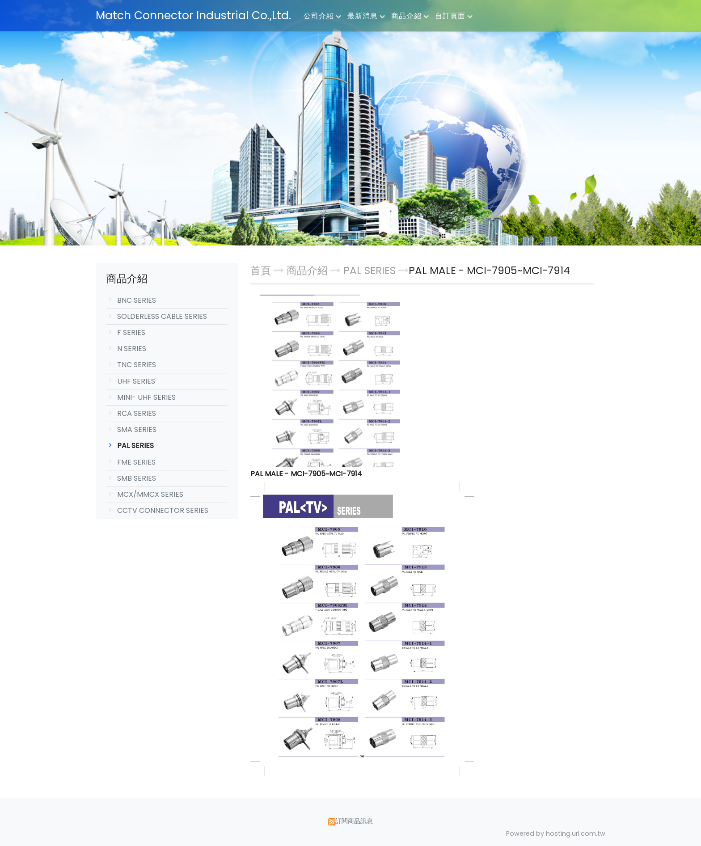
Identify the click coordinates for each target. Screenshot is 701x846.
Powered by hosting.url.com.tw (555, 833)
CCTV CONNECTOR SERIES (162, 510)
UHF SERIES (136, 381)
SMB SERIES (136, 478)
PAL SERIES (135, 445)
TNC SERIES (136, 365)
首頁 (260, 270)
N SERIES (131, 348)
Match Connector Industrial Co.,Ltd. (193, 15)
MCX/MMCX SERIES (150, 494)
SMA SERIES (136, 429)
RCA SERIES (136, 413)
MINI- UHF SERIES (146, 397)
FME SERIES (136, 462)
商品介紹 (308, 270)
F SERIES (131, 332)
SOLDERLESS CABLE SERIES (162, 316)
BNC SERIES (136, 300)
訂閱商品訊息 (354, 820)
